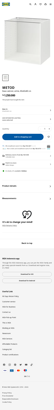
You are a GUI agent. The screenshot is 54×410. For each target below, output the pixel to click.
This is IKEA (6, 323)
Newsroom (6, 333)
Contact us (6, 312)
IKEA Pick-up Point (9, 317)
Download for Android (27, 281)
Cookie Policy (7, 402)
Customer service (8, 301)
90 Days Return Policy (10, 296)
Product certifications (10, 355)
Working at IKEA (8, 328)
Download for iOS (27, 274)
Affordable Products (9, 344)
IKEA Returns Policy (9, 225)
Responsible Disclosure (10, 399)
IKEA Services (7, 339)
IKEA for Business (8, 307)
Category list (7, 349)
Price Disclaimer (7, 396)
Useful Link (7, 291)
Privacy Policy (7, 393)
